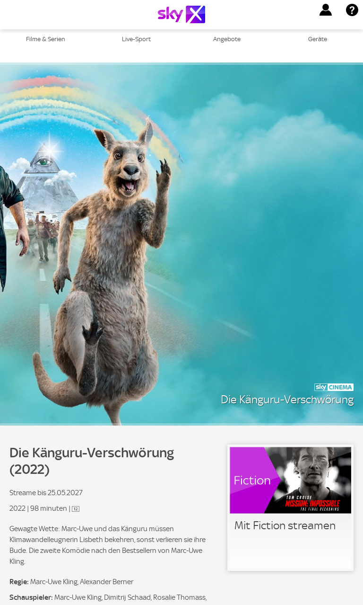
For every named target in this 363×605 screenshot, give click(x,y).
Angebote (227, 39)
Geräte (317, 39)
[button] (326, 10)
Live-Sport (136, 39)
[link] (290, 508)
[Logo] (181, 14)
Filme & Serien (45, 39)
